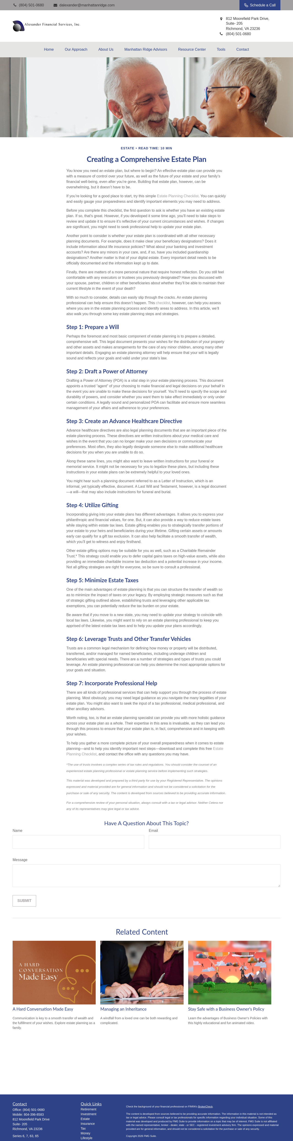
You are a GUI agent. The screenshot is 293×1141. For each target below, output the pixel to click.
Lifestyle (86, 1138)
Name (17, 831)
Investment (88, 1114)
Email (153, 831)
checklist (163, 303)
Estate (85, 1119)
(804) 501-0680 (34, 1110)
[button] (48, 49)
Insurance (88, 1123)
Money (85, 1133)
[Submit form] (24, 900)
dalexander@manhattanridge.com (84, 5)
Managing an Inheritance (123, 1009)
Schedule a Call (260, 5)
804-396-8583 (34, 1114)
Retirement (88, 1109)
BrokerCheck (205, 1106)
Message (20, 860)
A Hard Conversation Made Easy (43, 1009)
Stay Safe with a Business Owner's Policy (226, 1009)
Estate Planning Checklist (177, 196)
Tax (83, 1128)
